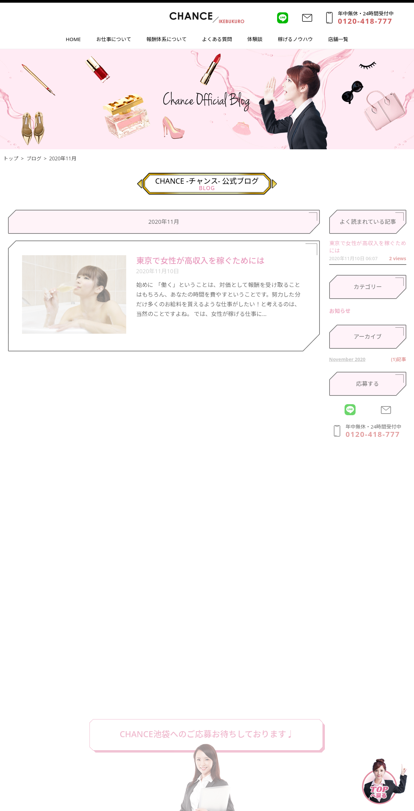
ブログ (33, 158)
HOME (73, 39)
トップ (10, 158)
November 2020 (347, 359)
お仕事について (113, 39)
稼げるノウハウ (295, 39)
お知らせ (340, 311)
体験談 (254, 39)
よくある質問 (217, 39)
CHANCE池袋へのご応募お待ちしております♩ (207, 734)
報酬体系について (167, 39)
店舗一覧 (338, 39)
